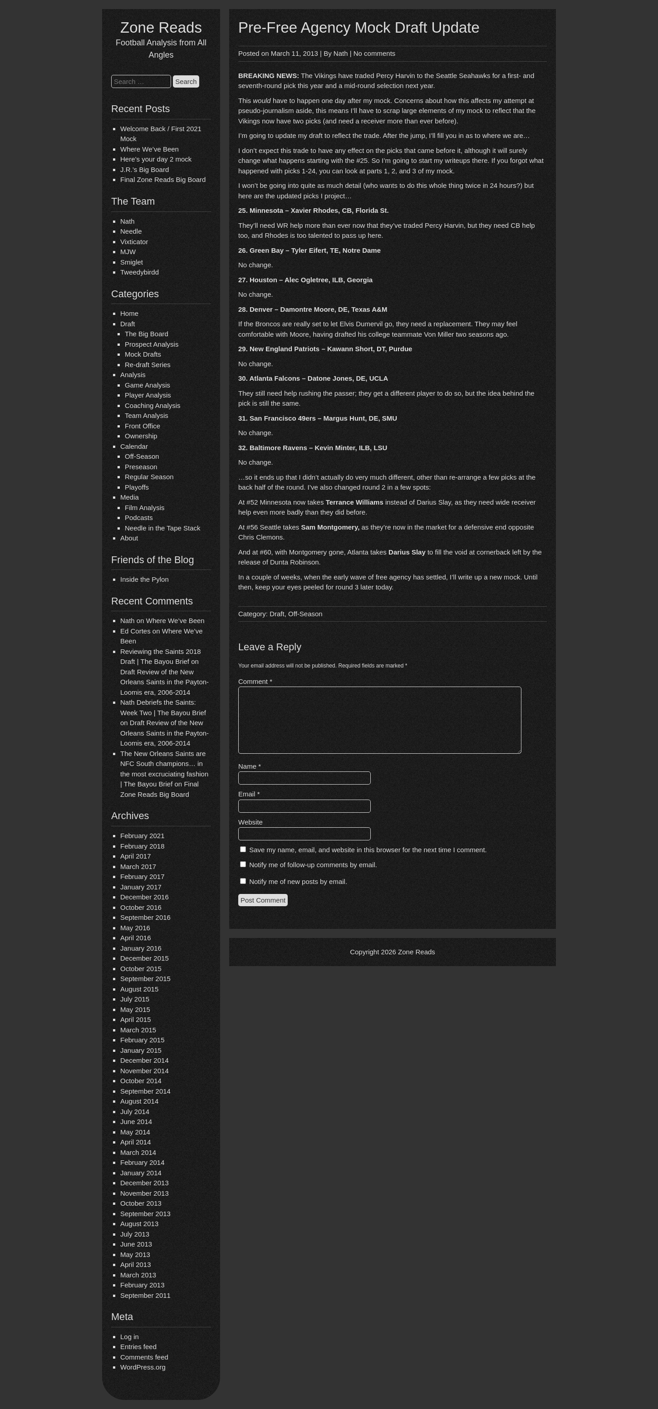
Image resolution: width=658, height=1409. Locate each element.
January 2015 (141, 1050)
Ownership (141, 436)
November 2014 (144, 1071)
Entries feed (138, 1346)
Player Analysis (148, 395)
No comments (375, 53)
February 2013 (142, 1285)
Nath (127, 221)
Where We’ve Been (149, 149)
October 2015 (141, 968)
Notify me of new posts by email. (298, 881)
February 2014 (142, 1162)
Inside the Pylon (144, 579)
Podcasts (139, 517)
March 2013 (138, 1275)
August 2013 (139, 1223)
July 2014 (134, 1111)
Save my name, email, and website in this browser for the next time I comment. (368, 850)
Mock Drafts (143, 354)
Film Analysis (145, 507)
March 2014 (138, 1152)
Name (249, 766)
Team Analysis (146, 415)
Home (129, 313)
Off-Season (142, 456)
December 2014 (144, 1060)
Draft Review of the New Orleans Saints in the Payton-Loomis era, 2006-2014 (164, 682)
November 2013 (144, 1193)
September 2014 (145, 1091)
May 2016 (135, 928)
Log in (129, 1336)
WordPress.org (143, 1367)
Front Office (142, 426)
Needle (131, 231)
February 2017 (142, 876)
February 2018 (142, 846)
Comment (255, 681)
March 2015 (138, 1030)
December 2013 (144, 1183)
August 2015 (139, 989)
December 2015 (144, 958)
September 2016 (145, 917)
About (129, 538)
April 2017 (135, 856)
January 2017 (141, 887)
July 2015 (134, 999)
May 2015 (135, 1009)
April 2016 (135, 938)
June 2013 (136, 1244)
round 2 (374, 487)
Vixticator (134, 241)
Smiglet (131, 262)
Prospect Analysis (151, 344)
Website (250, 822)
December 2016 (144, 897)
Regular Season (149, 477)
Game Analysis (147, 385)
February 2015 (142, 1040)
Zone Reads (161, 27)
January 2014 (141, 1173)
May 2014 (135, 1132)
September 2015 (145, 978)
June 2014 (136, 1121)
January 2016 (141, 948)
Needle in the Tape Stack (163, 528)
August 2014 (139, 1101)
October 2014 (141, 1081)
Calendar (134, 446)
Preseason (141, 467)
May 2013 (135, 1254)
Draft (127, 324)
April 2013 (135, 1264)
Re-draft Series (148, 364)
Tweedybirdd (139, 272)
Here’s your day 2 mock (156, 159)
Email (249, 794)
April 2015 (135, 1019)
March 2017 (138, 866)
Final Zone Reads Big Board (163, 179)
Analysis (133, 374)
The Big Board (146, 334)
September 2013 (145, 1214)
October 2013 (141, 1203)
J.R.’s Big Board (144, 169)
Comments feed (144, 1357)
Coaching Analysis (153, 405)
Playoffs (137, 487)
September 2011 (145, 1295)
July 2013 (134, 1234)
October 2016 (141, 907)
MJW (128, 251)
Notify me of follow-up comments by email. (313, 865)
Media (129, 497)
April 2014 (135, 1142)
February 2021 (142, 836)
